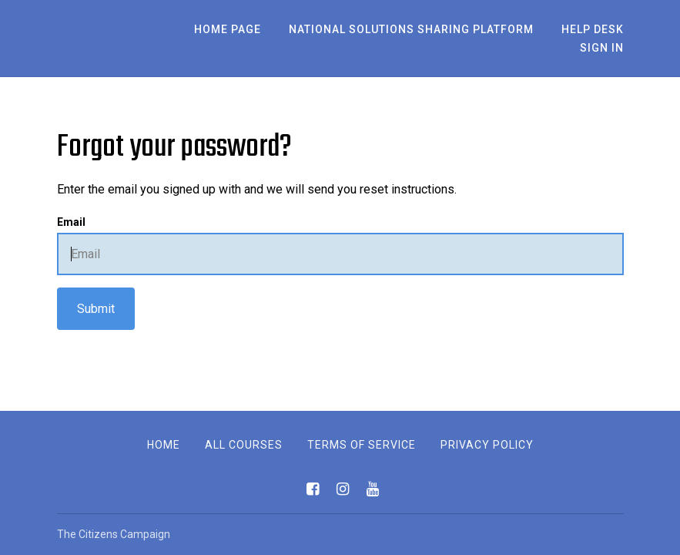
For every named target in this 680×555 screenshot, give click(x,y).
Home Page (227, 29)
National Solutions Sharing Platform (411, 29)
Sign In (602, 48)
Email (71, 222)
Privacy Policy (487, 445)
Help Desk (592, 29)
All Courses (244, 445)
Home (163, 445)
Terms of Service (361, 445)
